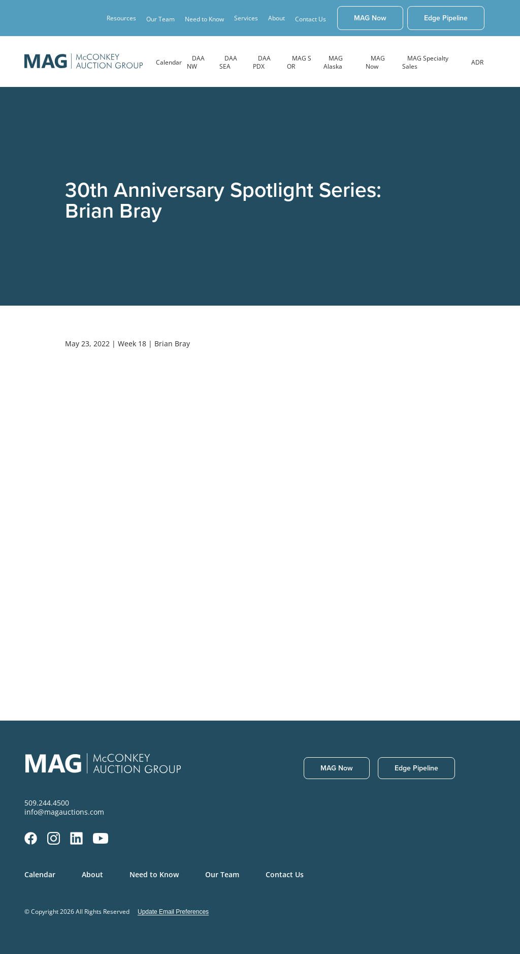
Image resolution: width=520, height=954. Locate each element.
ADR (477, 62)
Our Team (160, 19)
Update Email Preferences (173, 911)
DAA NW (196, 62)
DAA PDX (262, 62)
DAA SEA (228, 62)
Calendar (169, 62)
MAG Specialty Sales (425, 62)
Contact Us (310, 19)
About (92, 874)
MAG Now (375, 62)
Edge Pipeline (446, 18)
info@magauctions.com (64, 812)
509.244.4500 (46, 803)
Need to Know (204, 19)
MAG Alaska (333, 62)
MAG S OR (299, 62)
